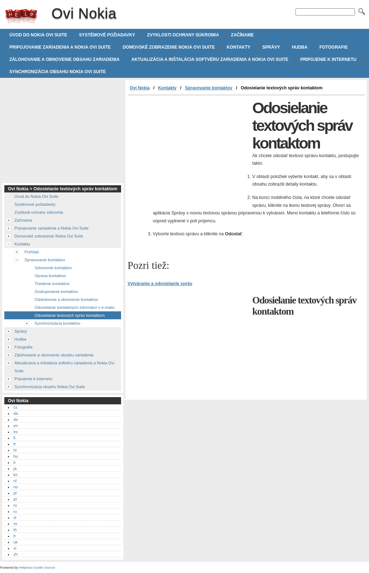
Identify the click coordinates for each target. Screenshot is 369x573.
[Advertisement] (188, 149)
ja (15, 468)
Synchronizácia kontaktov (57, 323)
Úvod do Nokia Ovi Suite (38, 34)
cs (15, 407)
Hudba (299, 47)
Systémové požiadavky (107, 34)
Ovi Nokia (21, 16)
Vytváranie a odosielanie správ (160, 283)
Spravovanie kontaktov (208, 87)
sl (14, 517)
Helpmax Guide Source (37, 567)
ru (15, 511)
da (15, 413)
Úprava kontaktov (50, 276)
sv (15, 523)
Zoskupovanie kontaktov (56, 291)
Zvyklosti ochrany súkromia (183, 34)
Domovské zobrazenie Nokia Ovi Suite (169, 47)
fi (14, 438)
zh (15, 554)
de (15, 419)
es (15, 432)
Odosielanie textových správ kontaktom (70, 315)
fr (14, 444)
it (14, 462)
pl (15, 493)
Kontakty (238, 47)
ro (15, 505)
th (15, 530)
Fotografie (333, 47)
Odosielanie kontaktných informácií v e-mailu (75, 307)
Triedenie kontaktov (52, 283)
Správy (271, 47)
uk (15, 542)
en (15, 425)
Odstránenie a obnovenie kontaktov (66, 299)
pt (15, 499)
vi (14, 548)
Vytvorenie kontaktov (53, 268)
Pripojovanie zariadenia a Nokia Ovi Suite (60, 47)
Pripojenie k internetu (328, 59)
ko (15, 474)
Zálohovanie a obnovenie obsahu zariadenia (64, 59)
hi (15, 450)
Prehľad (32, 252)
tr (14, 536)
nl (15, 481)
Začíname (242, 34)
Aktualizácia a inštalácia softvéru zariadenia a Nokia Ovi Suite (210, 59)
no (15, 487)
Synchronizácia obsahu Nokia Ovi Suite (57, 71)
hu (15, 456)
